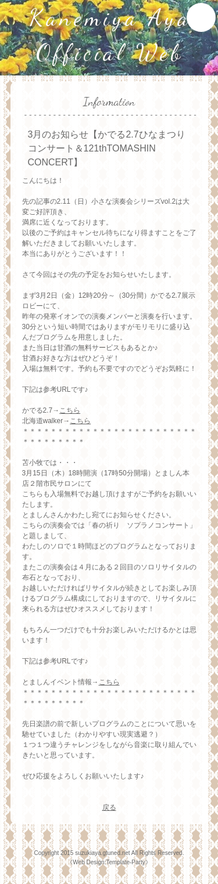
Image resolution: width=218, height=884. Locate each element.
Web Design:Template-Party (109, 862)
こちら (69, 410)
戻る (109, 807)
